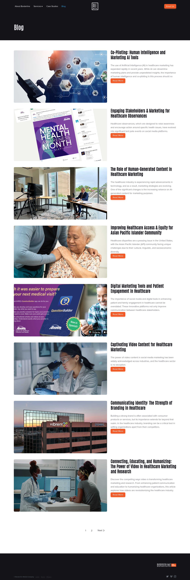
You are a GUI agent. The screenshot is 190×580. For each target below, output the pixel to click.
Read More (118, 80)
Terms (43, 577)
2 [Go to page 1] (92, 530)
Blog (64, 6)
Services (38, 6)
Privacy (49, 577)
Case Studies (52, 6)
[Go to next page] (101, 530)
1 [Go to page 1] (85, 530)
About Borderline (22, 6)
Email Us (170, 6)
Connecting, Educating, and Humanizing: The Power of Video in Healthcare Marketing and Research (143, 467)
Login (37, 577)
